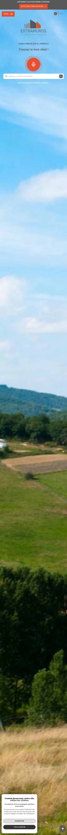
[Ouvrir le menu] (8, 14)
